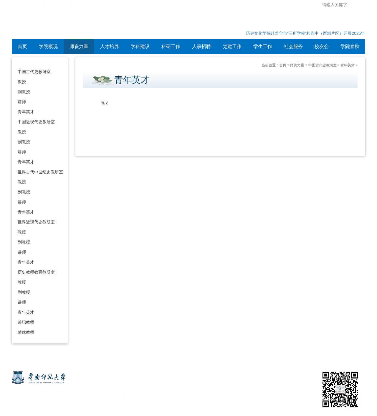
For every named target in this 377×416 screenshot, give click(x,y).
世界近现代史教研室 (36, 222)
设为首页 (80, 5)
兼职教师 (26, 322)
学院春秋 (349, 46)
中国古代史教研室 (34, 71)
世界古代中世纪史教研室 (40, 172)
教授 (22, 81)
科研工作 (170, 46)
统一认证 (53, 391)
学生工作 (262, 46)
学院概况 (48, 46)
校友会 (322, 46)
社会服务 (293, 46)
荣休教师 (26, 332)
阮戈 (104, 103)
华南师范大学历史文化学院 (88, 25)
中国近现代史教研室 (36, 121)
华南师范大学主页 (26, 5)
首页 (22, 46)
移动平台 (73, 391)
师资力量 (79, 46)
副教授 (24, 91)
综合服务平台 (56, 5)
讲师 (22, 101)
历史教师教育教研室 (36, 272)
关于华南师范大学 (26, 391)
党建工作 (232, 46)
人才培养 (109, 46)
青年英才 (26, 111)
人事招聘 (201, 46)
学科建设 (140, 46)
